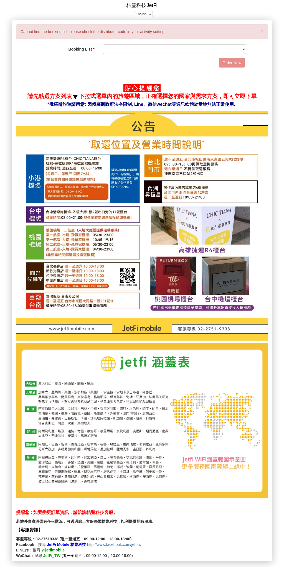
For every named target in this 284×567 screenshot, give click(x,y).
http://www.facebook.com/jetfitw (114, 544)
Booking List (80, 49)
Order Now (231, 63)
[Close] (262, 31)
